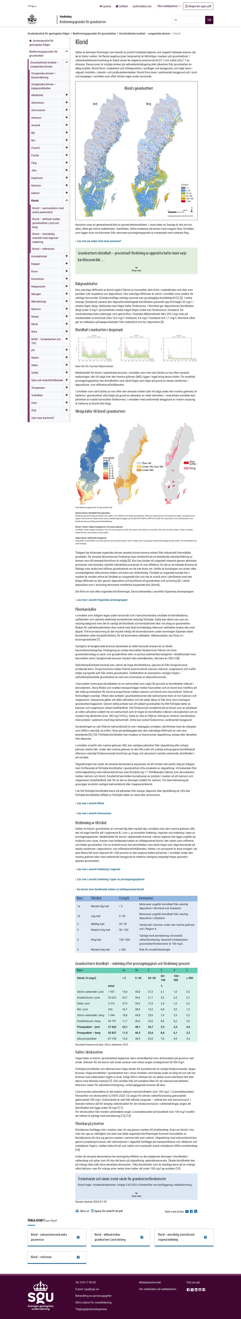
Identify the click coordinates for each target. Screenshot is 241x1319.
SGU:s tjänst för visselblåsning (93, 1302)
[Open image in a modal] (94, 348)
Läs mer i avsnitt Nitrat (90, 803)
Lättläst (123, 6)
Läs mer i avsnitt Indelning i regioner (98, 869)
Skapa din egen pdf (198, 6)
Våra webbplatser (168, 6)
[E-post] (187, 1211)
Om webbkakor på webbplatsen (157, 1289)
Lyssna (107, 6)
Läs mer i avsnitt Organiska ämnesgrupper (102, 599)
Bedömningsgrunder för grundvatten (94, 33)
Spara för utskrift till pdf (107, 1211)
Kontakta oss (143, 6)
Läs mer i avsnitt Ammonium (94, 813)
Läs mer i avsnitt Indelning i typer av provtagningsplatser (111, 879)
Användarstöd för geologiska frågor (49, 33)
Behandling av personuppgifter (93, 1295)
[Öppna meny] (66, 95)
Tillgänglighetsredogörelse (91, 1309)
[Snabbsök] (188, 20)
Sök (209, 20)
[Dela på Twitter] (195, 1211)
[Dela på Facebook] (192, 1211)
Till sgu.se (32, 6)
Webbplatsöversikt (150, 1282)
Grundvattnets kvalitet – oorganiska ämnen (144, 33)
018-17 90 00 (88, 1282)
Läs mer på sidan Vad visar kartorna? (99, 241)
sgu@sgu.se (91, 1289)
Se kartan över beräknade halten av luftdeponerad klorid (110, 889)
